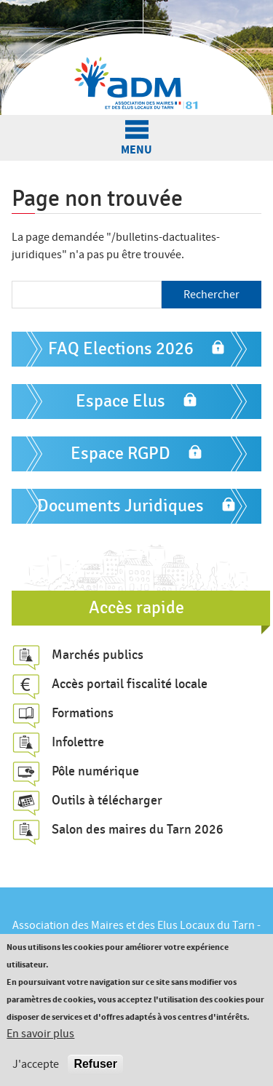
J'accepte (35, 1064)
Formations (83, 713)
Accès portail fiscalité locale (129, 684)
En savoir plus (40, 1033)
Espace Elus (120, 401)
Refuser (95, 1064)
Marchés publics (97, 655)
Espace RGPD (120, 453)
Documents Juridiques (120, 505)
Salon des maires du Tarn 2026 (137, 829)
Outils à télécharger (107, 800)
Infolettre (78, 742)
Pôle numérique (95, 771)
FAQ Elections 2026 (121, 348)
